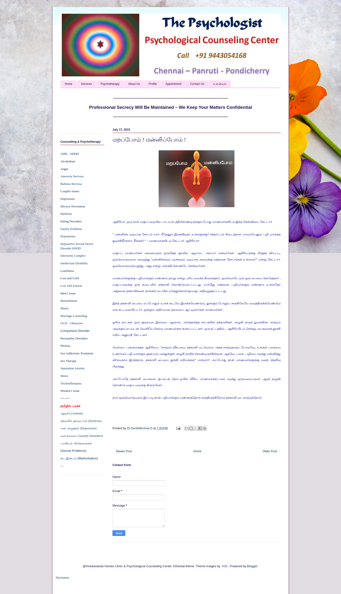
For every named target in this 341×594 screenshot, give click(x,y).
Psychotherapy (110, 84)
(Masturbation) (87, 458)
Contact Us (197, 84)
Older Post (270, 451)
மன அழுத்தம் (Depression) (78, 428)
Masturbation (68, 300)
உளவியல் (219, 84)
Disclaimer (62, 577)
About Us (134, 84)
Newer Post (124, 451)
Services (86, 84)
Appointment (173, 84)
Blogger (252, 566)
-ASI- (224, 566)
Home (68, 84)
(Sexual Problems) (73, 450)
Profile (153, 84)
